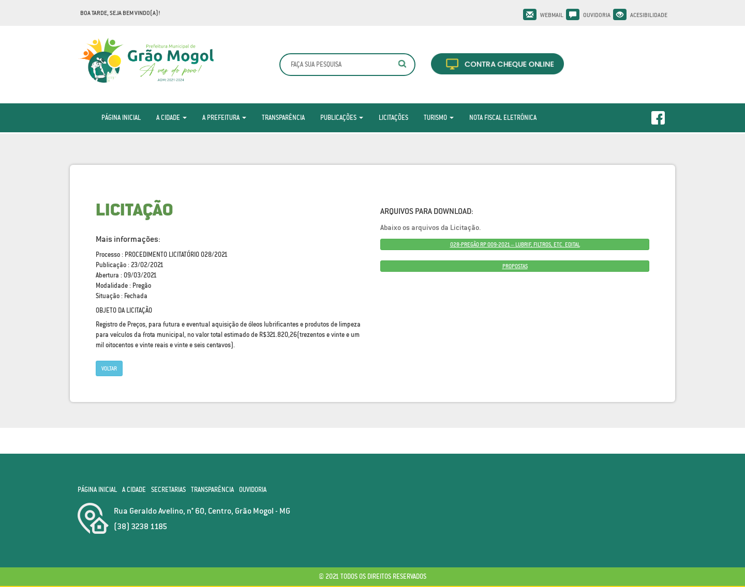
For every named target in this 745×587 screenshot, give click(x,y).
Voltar (109, 368)
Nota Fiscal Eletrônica (503, 117)
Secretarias (168, 489)
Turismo (439, 117)
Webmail (551, 15)
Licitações (393, 117)
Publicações (341, 117)
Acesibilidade (648, 15)
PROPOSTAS (515, 266)
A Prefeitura (224, 117)
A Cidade (171, 117)
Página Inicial (121, 117)
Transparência (283, 117)
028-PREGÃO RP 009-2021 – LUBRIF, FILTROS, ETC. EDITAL (515, 244)
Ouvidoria (596, 15)
